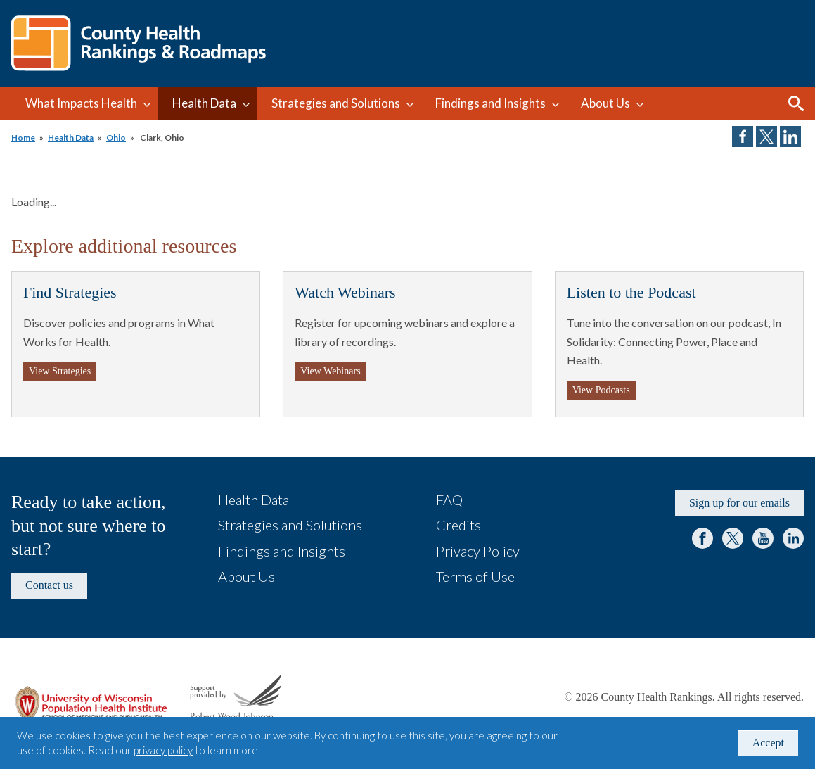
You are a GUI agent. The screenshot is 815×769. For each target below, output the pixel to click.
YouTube (763, 538)
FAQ (449, 499)
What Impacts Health (81, 103)
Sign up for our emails (739, 503)
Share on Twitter (766, 136)
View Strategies (60, 371)
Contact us (49, 585)
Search (796, 103)
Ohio (116, 137)
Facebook (702, 538)
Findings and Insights (490, 103)
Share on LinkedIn (790, 136)
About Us (605, 103)
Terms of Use (475, 576)
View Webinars (330, 371)
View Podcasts (601, 390)
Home (23, 137)
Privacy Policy (478, 550)
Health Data (204, 103)
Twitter (732, 538)
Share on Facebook (742, 136)
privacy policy (163, 750)
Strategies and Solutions (335, 103)
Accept (768, 743)
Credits (458, 524)
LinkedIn (793, 538)
